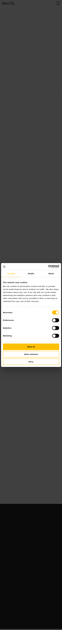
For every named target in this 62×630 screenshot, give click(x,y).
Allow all (31, 347)
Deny (31, 362)
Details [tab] (31, 273)
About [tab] (51, 273)
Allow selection (31, 354)
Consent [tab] (11, 273)
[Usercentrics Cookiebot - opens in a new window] (48, 266)
